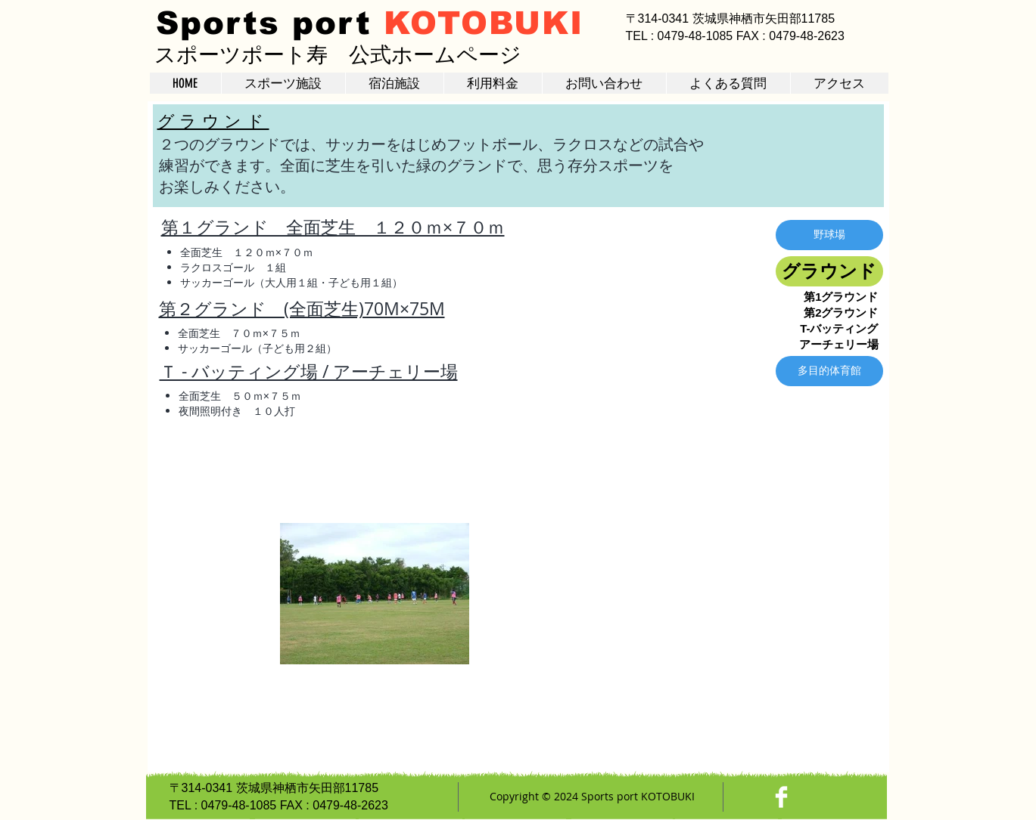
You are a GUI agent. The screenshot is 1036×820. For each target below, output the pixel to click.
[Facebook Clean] (781, 797)
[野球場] (829, 235)
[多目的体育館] (829, 371)
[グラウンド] (829, 271)
